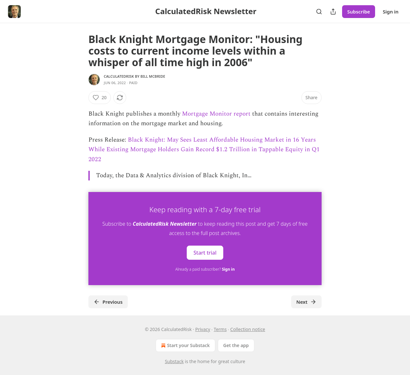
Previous (108, 302)
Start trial (205, 252)
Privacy (202, 329)
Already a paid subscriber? (204, 269)
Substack (174, 361)
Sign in (390, 11)
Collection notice (247, 329)
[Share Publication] (333, 11)
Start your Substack (184, 345)
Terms (220, 329)
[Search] (319, 11)
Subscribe (358, 11)
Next (306, 302)
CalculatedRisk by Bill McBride (134, 76)
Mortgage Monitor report (216, 113)
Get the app (236, 345)
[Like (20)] (99, 97)
